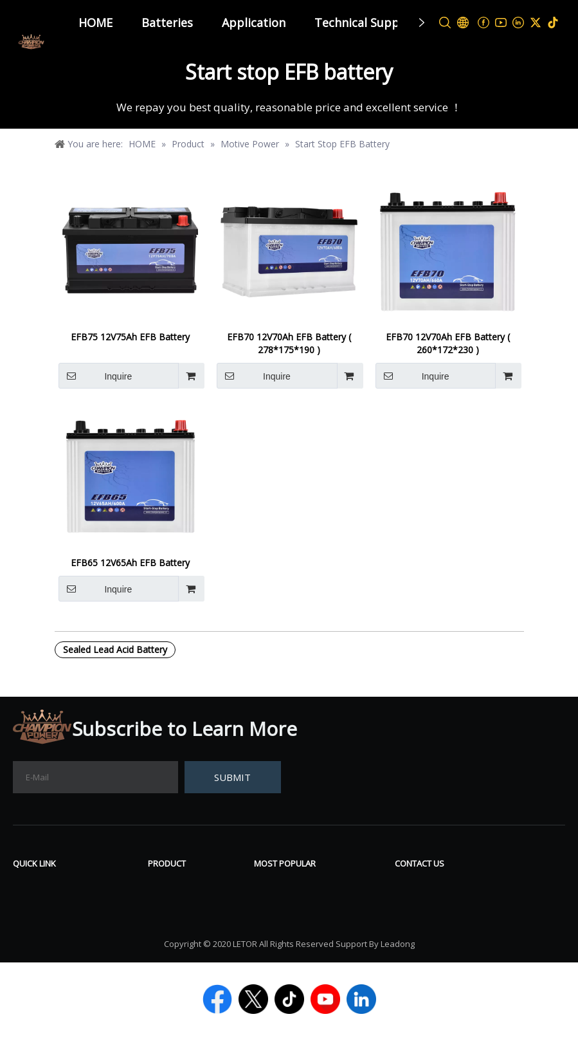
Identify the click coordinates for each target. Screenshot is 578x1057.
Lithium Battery (185, 944)
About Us (35, 905)
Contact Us (39, 924)
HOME (95, 22)
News (26, 886)
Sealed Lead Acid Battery (115, 649)
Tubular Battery (187, 905)
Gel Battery (281, 886)
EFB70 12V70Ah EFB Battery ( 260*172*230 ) (448, 343)
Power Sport (178, 924)
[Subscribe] (233, 777)
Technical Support (365, 22)
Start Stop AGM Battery (310, 944)
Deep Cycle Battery (299, 905)
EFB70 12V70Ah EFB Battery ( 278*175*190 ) (289, 343)
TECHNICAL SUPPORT (66, 944)
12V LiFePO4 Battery (303, 924)
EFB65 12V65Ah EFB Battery (130, 562)
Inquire (95, 376)
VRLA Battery (180, 886)
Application (253, 22)
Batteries (167, 22)
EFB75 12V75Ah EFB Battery (130, 337)
